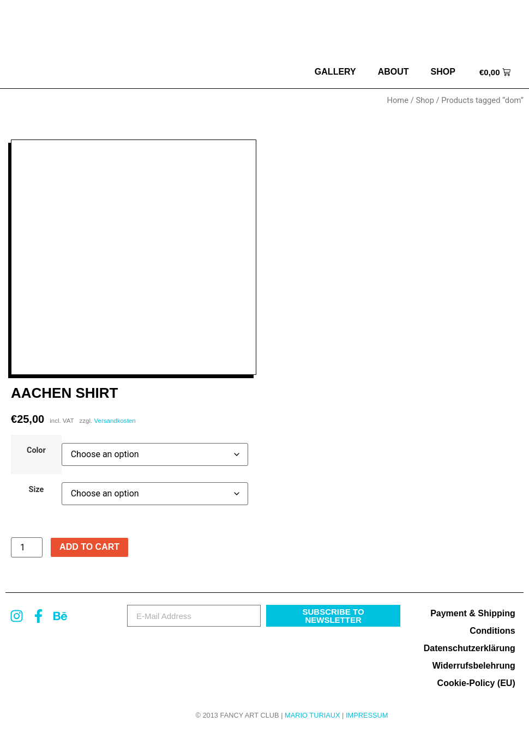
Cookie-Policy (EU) (476, 683)
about (393, 71)
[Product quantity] (27, 547)
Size (36, 490)
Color (36, 450)
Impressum (367, 715)
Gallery (335, 71)
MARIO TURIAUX (312, 715)
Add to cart (89, 546)
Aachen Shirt (64, 393)
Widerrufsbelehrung (473, 665)
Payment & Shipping (472, 613)
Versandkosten (114, 420)
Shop (443, 71)
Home (397, 100)
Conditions (492, 630)
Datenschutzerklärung (469, 648)
